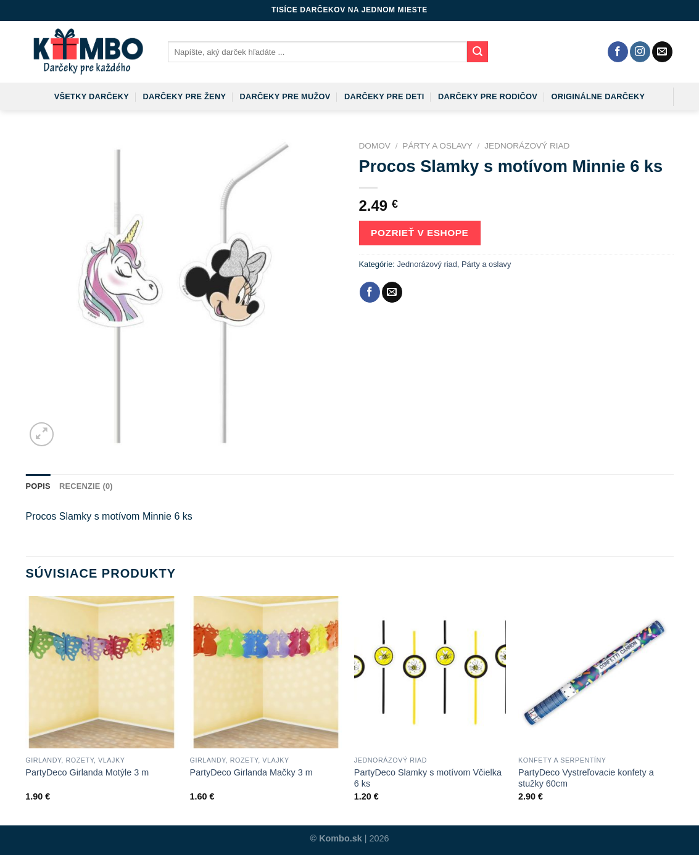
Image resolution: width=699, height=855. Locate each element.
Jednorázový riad (526, 145)
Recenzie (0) (86, 486)
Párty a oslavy (437, 145)
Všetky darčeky (91, 96)
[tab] (38, 486)
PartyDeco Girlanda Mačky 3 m (251, 772)
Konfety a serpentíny (562, 760)
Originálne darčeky (598, 96)
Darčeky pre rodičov (487, 96)
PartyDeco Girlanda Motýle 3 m (87, 772)
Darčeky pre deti (384, 96)
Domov (375, 145)
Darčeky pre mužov (285, 96)
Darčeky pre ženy (184, 96)
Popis (38, 486)
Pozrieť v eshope (419, 232)
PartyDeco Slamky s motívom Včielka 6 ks (428, 778)
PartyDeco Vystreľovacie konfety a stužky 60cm (586, 778)
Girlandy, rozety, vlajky (75, 760)
